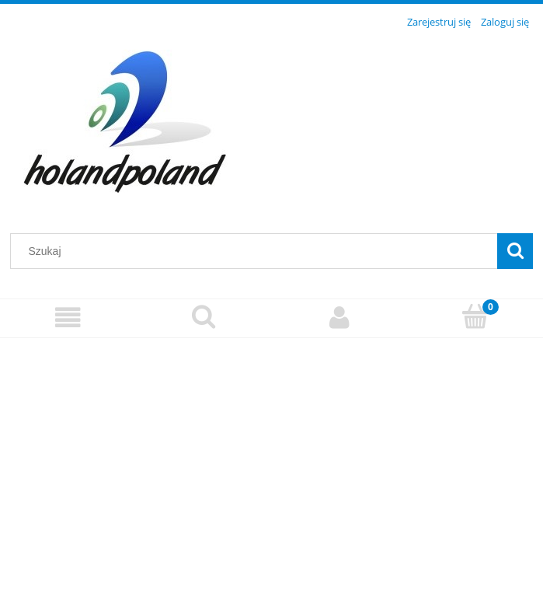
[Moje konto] (340, 317)
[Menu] (68, 317)
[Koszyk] (475, 316)
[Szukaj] (515, 251)
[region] (271, 457)
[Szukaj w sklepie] (257, 251)
